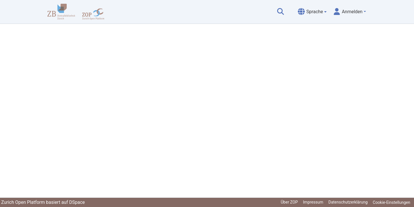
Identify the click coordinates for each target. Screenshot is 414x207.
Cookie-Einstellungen (391, 202)
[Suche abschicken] (280, 11)
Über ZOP (289, 202)
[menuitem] (312, 11)
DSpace (77, 202)
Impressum (313, 202)
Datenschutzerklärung (347, 202)
